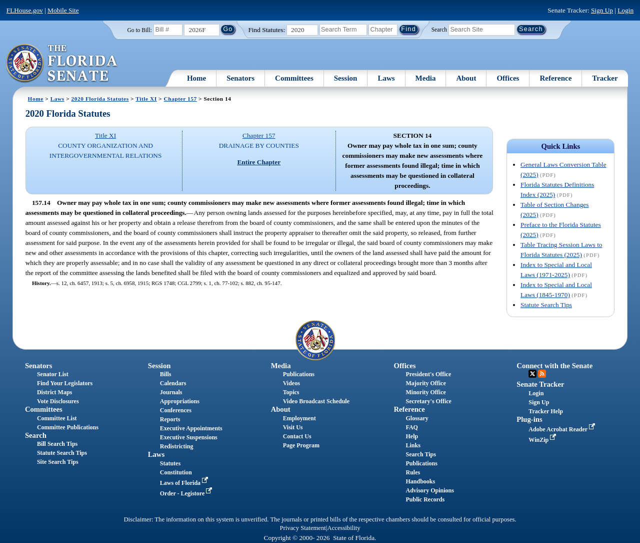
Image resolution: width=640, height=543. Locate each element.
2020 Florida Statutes (100, 99)
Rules (413, 472)
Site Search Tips (57, 461)
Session (346, 78)
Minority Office (426, 392)
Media (426, 78)
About (466, 78)
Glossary (417, 418)
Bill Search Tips (57, 443)
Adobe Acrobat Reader (562, 429)
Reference (556, 78)
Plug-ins (529, 419)
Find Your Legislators (64, 383)
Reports (170, 419)
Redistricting (177, 446)
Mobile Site (63, 10)
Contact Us (297, 436)
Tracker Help (545, 411)
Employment (299, 418)
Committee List (57, 418)
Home (196, 78)
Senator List (52, 374)
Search (439, 29)
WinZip (543, 439)
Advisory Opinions (430, 490)
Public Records (425, 499)
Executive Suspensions (189, 437)
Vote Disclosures (58, 401)
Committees (294, 78)
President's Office (428, 374)
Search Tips (421, 454)
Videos (291, 383)
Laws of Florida (185, 482)
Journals (171, 392)
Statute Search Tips (546, 305)
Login (626, 10)
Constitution (176, 472)
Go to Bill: (139, 30)
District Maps (54, 392)
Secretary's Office (428, 401)
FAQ (412, 427)
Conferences (176, 410)
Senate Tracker (540, 384)
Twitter (532, 374)
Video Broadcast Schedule (316, 401)
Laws (386, 78)
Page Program (301, 445)
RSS (542, 374)
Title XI (146, 99)
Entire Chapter (258, 162)
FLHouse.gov (24, 10)
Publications (298, 374)
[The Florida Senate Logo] (62, 63)
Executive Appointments (191, 428)
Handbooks (420, 481)
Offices (507, 78)
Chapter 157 (180, 99)
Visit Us (293, 427)
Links (413, 445)
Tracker (605, 78)
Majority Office (426, 383)
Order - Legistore (187, 493)
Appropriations (180, 401)
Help (412, 436)
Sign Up (602, 10)
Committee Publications (67, 427)
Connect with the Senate (554, 366)
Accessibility (344, 527)
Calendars (173, 383)
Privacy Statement (303, 527)
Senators (240, 78)
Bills (166, 374)
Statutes (170, 463)
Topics (291, 392)
